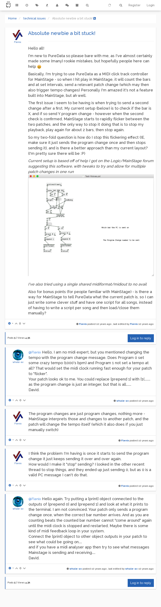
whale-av (18, 362)
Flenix (17, 42)
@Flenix (35, 352)
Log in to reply (140, 338)
